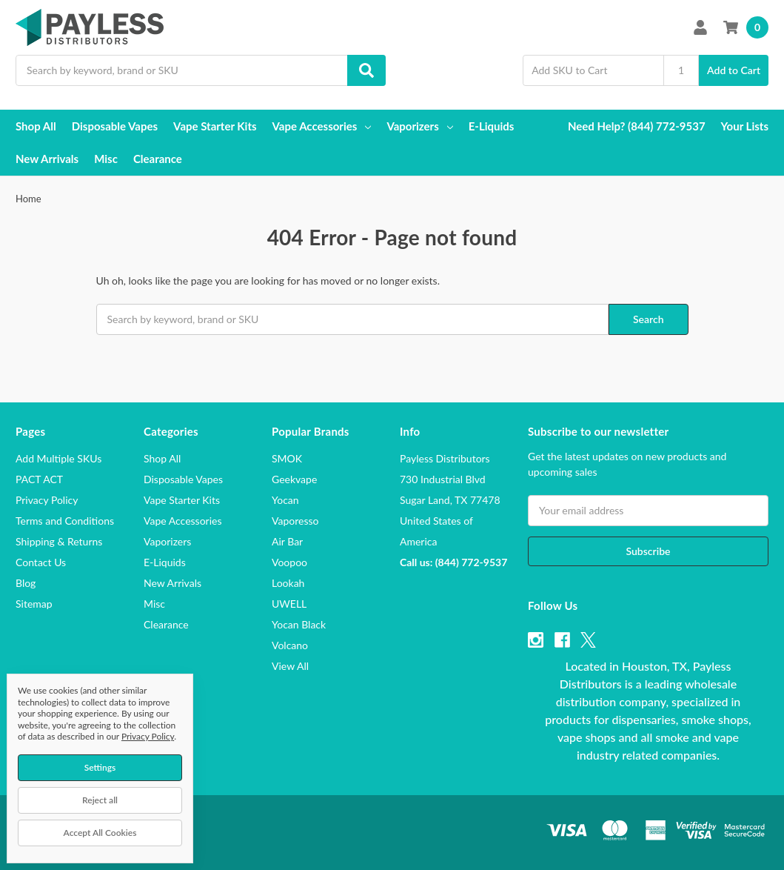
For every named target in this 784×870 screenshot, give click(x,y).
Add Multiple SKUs (58, 458)
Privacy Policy (47, 500)
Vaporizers (419, 126)
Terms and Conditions (65, 520)
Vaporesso (295, 520)
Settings (100, 767)
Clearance (157, 158)
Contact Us (41, 562)
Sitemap (34, 603)
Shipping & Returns (59, 541)
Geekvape (294, 479)
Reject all (100, 800)
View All (290, 666)
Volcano (290, 645)
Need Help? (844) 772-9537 (637, 126)
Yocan (285, 500)
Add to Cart (733, 70)
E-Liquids (492, 126)
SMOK (287, 458)
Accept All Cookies (100, 832)
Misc (106, 158)
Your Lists (744, 126)
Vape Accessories (322, 126)
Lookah (288, 583)
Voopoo (289, 562)
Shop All (36, 126)
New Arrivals (47, 158)
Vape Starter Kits (214, 126)
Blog (26, 583)
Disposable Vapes (115, 126)
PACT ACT (39, 479)
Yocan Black (299, 624)
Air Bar (287, 541)
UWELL (289, 603)
